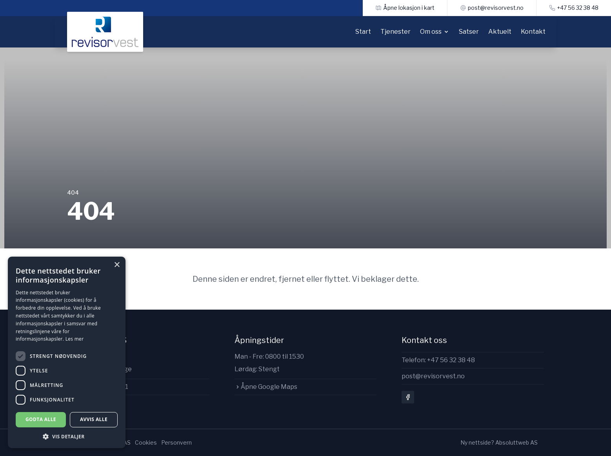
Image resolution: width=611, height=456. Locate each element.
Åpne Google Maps (266, 386)
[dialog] (66, 352)
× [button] (117, 265)
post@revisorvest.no (433, 376)
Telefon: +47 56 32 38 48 (438, 360)
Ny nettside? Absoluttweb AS (499, 442)
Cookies (146, 442)
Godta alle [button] (40, 419)
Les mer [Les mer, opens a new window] (74, 339)
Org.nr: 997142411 (97, 386)
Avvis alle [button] (93, 419)
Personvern (176, 442)
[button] (67, 436)
